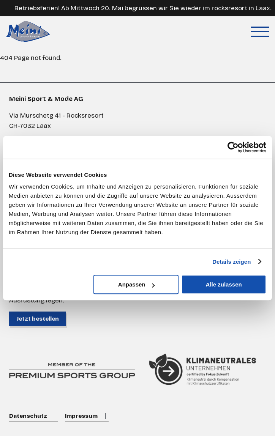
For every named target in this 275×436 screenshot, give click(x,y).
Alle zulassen (224, 284)
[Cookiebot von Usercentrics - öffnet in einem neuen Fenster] (233, 147)
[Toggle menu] (260, 31)
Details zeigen (231, 261)
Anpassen (136, 284)
